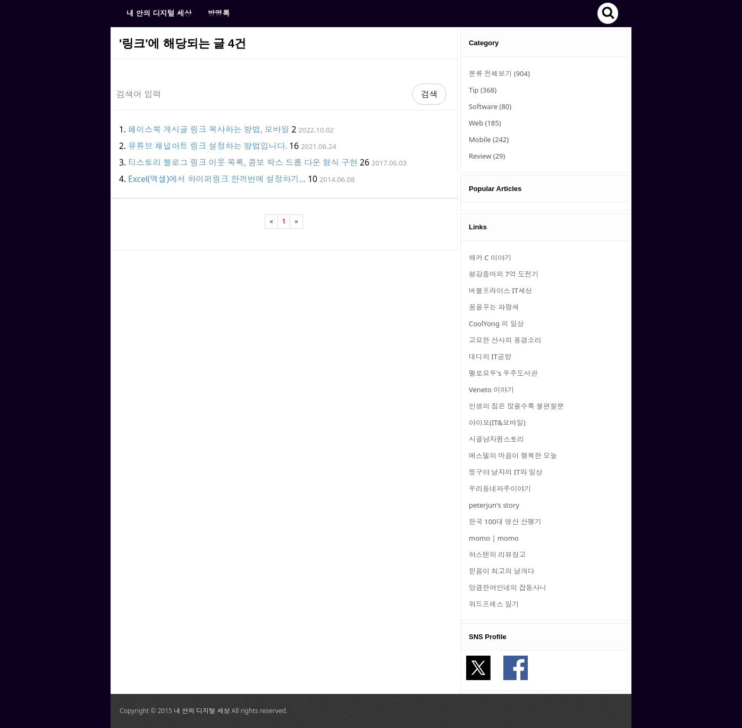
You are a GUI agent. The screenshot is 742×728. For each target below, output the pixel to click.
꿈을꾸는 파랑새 (494, 307)
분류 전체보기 (499, 73)
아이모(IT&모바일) (497, 422)
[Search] (261, 94)
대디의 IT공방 (490, 356)
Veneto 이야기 (491, 389)
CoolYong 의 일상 (496, 323)
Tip (482, 90)
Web (485, 123)
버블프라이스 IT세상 (500, 290)
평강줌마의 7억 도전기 (503, 274)
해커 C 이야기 (490, 257)
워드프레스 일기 (494, 604)
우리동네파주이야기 (500, 488)
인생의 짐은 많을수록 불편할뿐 (516, 406)
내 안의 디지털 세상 (159, 13)
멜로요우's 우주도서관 (503, 373)
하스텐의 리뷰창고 (497, 554)
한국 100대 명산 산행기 (505, 521)
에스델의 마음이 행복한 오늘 (513, 455)
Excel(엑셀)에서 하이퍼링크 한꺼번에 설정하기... (217, 179)
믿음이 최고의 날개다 (502, 571)
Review (487, 156)
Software (490, 106)
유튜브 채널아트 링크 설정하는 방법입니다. (207, 146)
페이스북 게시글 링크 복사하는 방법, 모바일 (208, 129)
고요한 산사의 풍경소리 (505, 340)
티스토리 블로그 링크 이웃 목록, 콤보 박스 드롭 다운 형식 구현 (243, 162)
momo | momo (494, 538)
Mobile (489, 139)
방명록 (218, 13)
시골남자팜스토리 (496, 439)
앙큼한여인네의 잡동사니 (507, 587)
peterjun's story (494, 505)
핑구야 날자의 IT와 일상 (506, 472)
